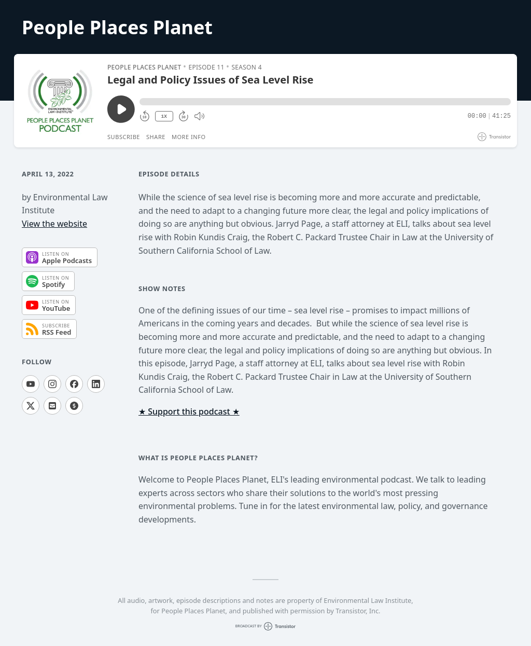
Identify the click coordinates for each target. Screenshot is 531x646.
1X (164, 116)
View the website (54, 223)
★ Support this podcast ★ (189, 411)
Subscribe (123, 137)
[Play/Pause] (60, 100)
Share (155, 137)
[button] (325, 101)
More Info (189, 137)
